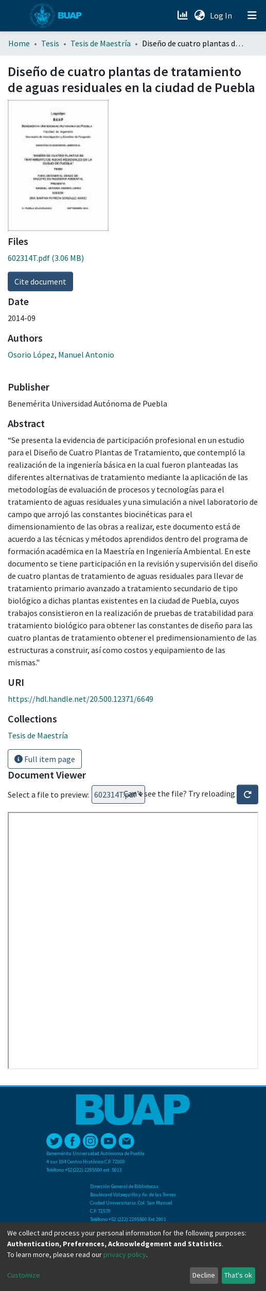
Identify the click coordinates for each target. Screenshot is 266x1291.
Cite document (40, 281)
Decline (203, 1275)
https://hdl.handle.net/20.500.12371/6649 (80, 699)
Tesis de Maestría (100, 43)
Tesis (50, 43)
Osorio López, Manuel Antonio (61, 354)
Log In (222, 15)
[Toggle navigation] (252, 15)
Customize (23, 1275)
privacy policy (124, 1254)
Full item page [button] (44, 759)
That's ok (238, 1275)
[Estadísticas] (183, 15)
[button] (199, 15)
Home (19, 43)
